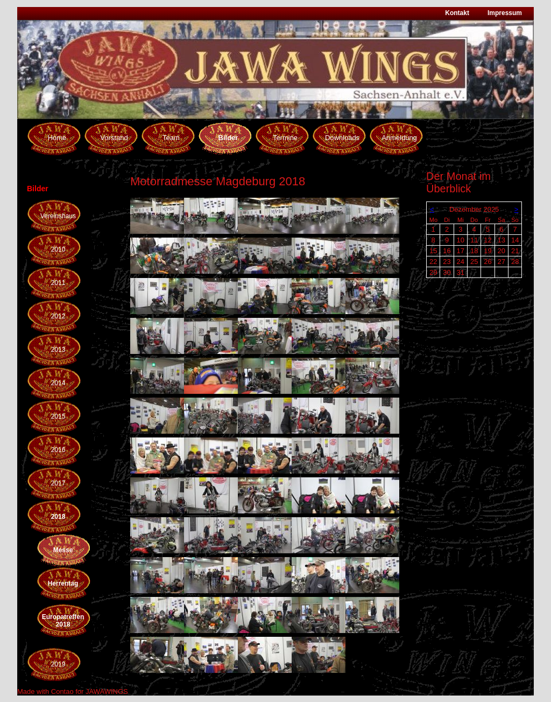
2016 (58, 450)
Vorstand (114, 138)
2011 (58, 283)
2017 (58, 483)
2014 (58, 383)
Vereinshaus (58, 216)
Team (171, 138)
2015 (58, 416)
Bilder (228, 138)
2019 (58, 664)
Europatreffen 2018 (63, 620)
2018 (58, 516)
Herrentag (63, 583)
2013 (58, 349)
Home (57, 138)
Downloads (342, 138)
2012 (58, 316)
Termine (285, 138)
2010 (58, 249)
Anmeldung (399, 138)
